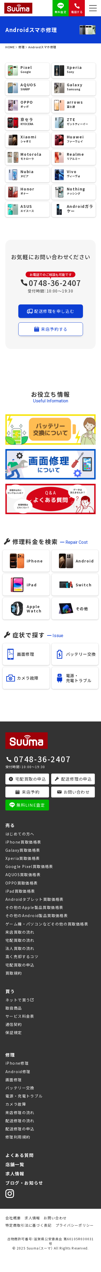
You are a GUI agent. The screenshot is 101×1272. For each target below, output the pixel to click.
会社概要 (13, 1217)
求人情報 (14, 1173)
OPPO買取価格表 (21, 883)
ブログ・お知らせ (24, 1182)
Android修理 (18, 1071)
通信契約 (13, 1024)
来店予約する (50, 329)
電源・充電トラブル (24, 1096)
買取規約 (13, 973)
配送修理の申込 (19, 1128)
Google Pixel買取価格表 (29, 866)
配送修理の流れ (19, 1120)
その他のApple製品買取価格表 (34, 907)
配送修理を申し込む (50, 311)
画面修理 (13, 1079)
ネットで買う (17, 1000)
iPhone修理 (17, 1063)
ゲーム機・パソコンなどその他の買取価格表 (46, 924)
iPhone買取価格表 (23, 842)
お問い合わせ (55, 1217)
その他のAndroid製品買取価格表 (36, 915)
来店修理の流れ (19, 1112)
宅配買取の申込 (19, 965)
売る (10, 825)
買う (10, 991)
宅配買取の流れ (19, 940)
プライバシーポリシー (74, 1225)
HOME (10, 47)
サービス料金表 (19, 1016)
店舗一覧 (14, 1164)
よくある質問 (19, 1155)
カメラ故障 (15, 1104)
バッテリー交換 (19, 1087)
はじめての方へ (19, 834)
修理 (21, 47)
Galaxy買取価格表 (22, 850)
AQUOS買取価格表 (23, 874)
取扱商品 (13, 1008)
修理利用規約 (17, 1137)
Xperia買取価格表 (22, 858)
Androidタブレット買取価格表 (34, 899)
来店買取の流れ (19, 932)
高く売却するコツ (22, 956)
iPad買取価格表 (20, 891)
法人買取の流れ (19, 948)
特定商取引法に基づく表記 (28, 1225)
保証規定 (13, 1032)
